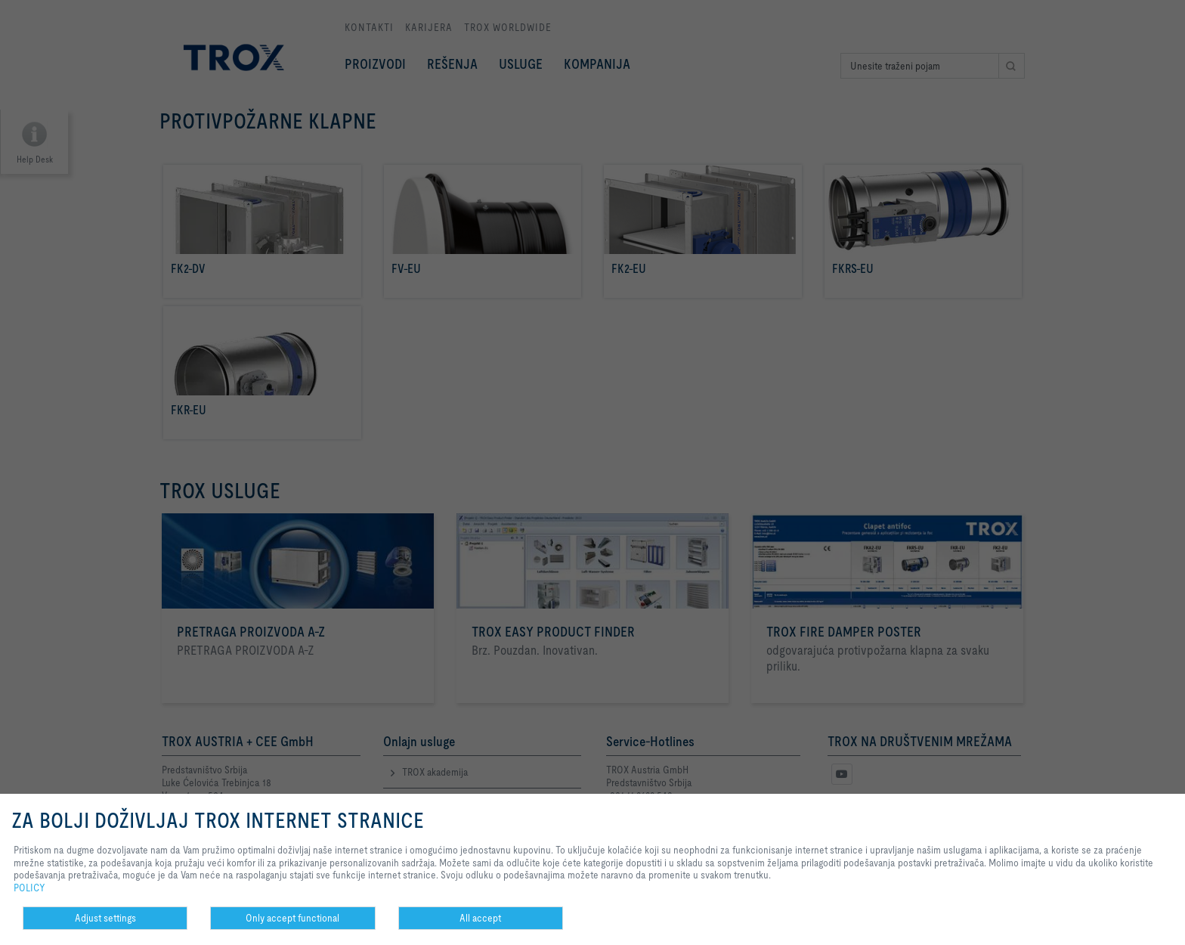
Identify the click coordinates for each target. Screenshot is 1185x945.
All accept (480, 918)
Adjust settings (105, 918)
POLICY (29, 887)
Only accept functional (292, 918)
